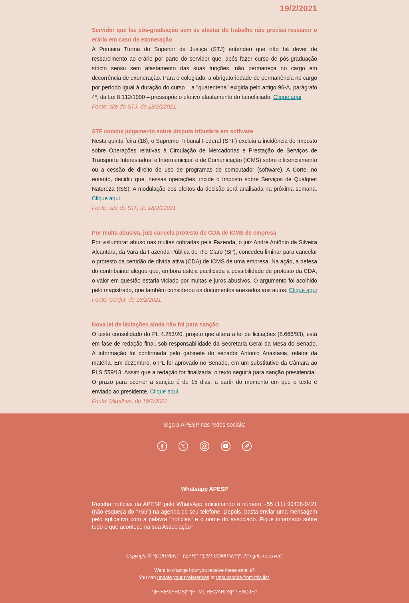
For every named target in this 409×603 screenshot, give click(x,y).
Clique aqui (287, 97)
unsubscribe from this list (242, 577)
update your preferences (183, 577)
